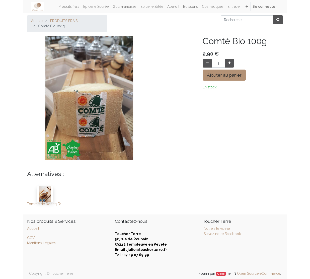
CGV (31, 238)
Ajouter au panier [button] (224, 75)
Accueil (33, 229)
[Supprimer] (207, 63)
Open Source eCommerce (258, 273)
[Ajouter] (229, 63)
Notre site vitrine (216, 229)
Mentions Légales (41, 243)
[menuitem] (68, 6)
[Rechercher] (278, 19)
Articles (37, 21)
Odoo (221, 273)
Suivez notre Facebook (222, 234)
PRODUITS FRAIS (64, 21)
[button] (247, 6)
